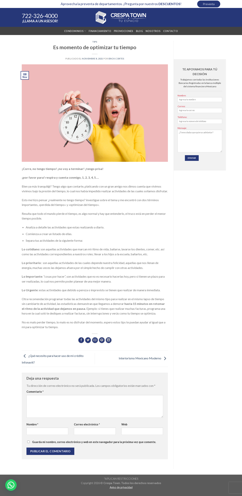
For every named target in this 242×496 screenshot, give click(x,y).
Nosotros (153, 31)
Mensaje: (200, 140)
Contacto (170, 31)
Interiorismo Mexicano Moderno (143, 358)
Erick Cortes (116, 58)
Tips (94, 41)
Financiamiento (100, 31)
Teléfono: (200, 121)
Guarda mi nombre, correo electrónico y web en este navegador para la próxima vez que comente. (94, 442)
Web (124, 424)
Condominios (75, 31)
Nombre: (200, 99)
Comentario (34, 391)
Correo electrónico (87, 424)
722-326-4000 (40, 15)
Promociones (123, 31)
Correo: (200, 110)
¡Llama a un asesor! (40, 21)
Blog (139, 31)
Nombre (32, 424)
